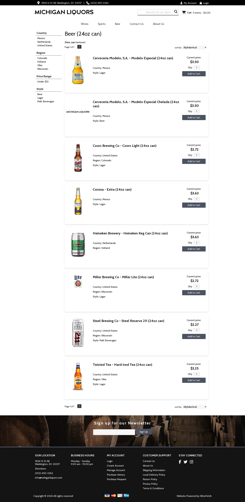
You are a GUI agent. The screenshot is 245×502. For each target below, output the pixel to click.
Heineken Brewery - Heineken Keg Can (130, 233)
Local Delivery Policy (154, 474)
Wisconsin (42, 68)
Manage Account (116, 470)
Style (40, 89)
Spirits (101, 24)
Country (42, 33)
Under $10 (43, 81)
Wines (83, 24)
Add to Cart (194, 73)
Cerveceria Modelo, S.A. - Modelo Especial (133, 58)
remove (80, 42)
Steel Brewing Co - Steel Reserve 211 (128, 321)
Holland (41, 61)
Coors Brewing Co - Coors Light (124, 146)
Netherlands (44, 41)
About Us (157, 24)
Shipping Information (154, 470)
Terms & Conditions (153, 488)
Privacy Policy (150, 483)
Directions (40, 468)
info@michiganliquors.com (48, 477)
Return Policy (150, 479)
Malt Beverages (45, 101)
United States (44, 45)
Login (204, 3)
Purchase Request (116, 479)
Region (41, 53)
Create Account (115, 465)
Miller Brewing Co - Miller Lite (123, 277)
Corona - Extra (112, 189)
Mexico (41, 38)
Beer (116, 24)
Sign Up (144, 431)
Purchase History (116, 474)
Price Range (44, 76)
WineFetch (206, 495)
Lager (40, 97)
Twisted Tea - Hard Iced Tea (122, 365)
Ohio (39, 65)
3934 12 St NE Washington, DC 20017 (61, 2)
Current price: (194, 57)
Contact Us (137, 24)
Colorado (42, 58)
